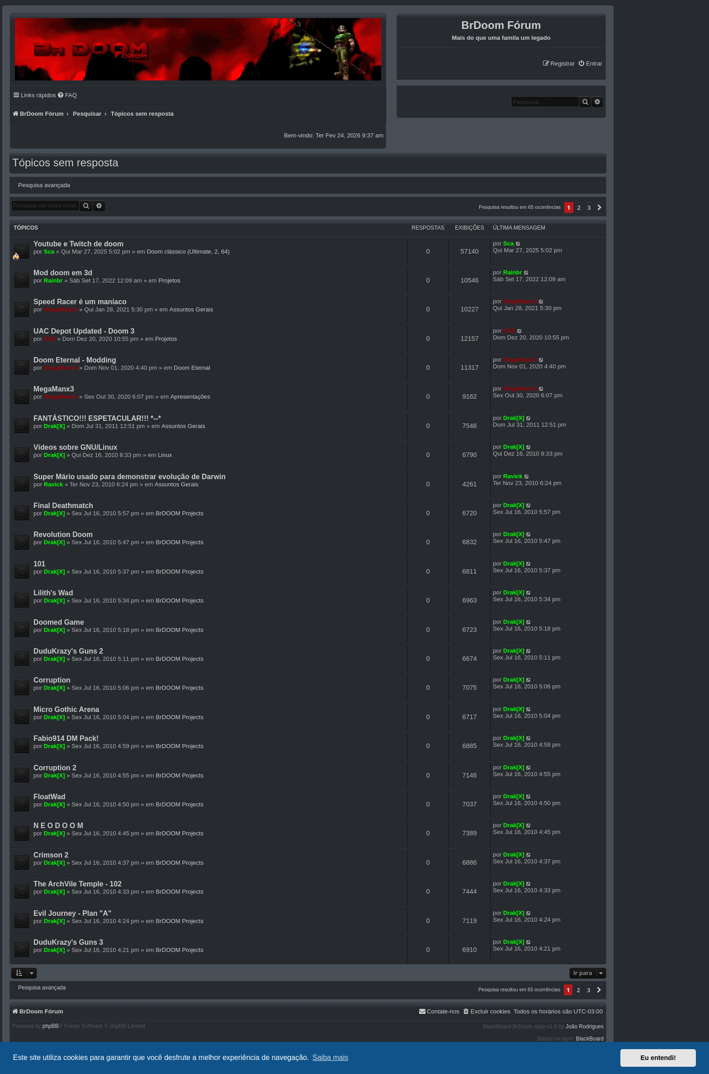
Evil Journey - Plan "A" (72, 913)
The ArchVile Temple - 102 (77, 884)
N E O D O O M (58, 825)
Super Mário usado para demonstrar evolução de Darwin (129, 476)
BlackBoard (590, 1039)
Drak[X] (54, 426)
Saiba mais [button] (330, 1057)
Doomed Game (58, 622)
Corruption (52, 680)
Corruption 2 (54, 768)
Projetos (169, 280)
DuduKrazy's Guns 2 (68, 651)
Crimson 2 (50, 855)
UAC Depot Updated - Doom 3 (83, 331)
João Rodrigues (585, 1026)
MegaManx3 (61, 309)
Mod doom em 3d (62, 273)
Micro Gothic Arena (66, 709)
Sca (49, 251)
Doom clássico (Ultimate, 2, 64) (188, 251)
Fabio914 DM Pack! (66, 738)
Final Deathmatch (63, 505)
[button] (599, 207)
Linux (165, 455)
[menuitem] (590, 63)
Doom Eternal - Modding (74, 360)
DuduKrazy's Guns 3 (68, 942)
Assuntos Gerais (191, 309)
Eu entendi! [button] (658, 1057)
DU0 (50, 338)
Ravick (53, 484)
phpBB (51, 1026)
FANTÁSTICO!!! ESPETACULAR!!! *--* (97, 418)
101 (39, 564)
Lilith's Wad (53, 593)
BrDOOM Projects (180, 513)
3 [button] (589, 207)
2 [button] (579, 207)
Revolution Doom (63, 534)
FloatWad (49, 797)
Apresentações (190, 396)
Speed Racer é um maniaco (80, 302)
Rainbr (53, 280)
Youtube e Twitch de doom (78, 244)
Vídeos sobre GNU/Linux (75, 447)
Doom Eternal (192, 367)
